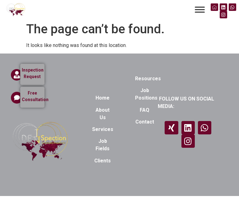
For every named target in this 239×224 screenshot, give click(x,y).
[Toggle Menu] (200, 9)
